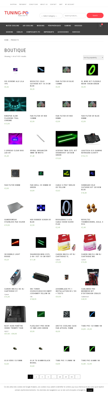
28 (60, 377)
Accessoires (63, 32)
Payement (23, 4)
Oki (31, 297)
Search (95, 15)
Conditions (33, 4)
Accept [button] (90, 390)
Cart (61, 4)
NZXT (6, 331)
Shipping (13, 4)
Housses (78, 26)
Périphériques (54, 26)
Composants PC (33, 32)
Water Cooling (12, 26)
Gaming (68, 26)
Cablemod (85, 297)
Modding (41, 26)
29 (66, 377)
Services (76, 32)
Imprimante (49, 32)
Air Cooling (28, 26)
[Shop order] (93, 57)
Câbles (20, 32)
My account (69, 4)
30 (72, 377)
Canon (58, 260)
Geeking (9, 32)
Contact (53, 4)
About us (44, 4)
